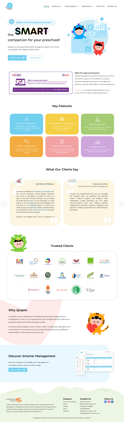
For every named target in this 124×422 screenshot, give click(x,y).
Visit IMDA (41, 83)
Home (46, 6)
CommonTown (14, 399)
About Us (100, 6)
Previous (3, 203)
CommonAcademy (69, 401)
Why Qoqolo (70, 6)
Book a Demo (15, 58)
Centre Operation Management (62, 124)
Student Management (26, 124)
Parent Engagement (26, 146)
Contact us (79, 90)
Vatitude (66, 411)
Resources (86, 6)
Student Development (62, 146)
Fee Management (97, 146)
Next (119, 203)
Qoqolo (65, 406)
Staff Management (97, 124)
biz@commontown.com (88, 411)
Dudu (65, 404)
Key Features (35, 58)
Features (56, 6)
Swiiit (65, 408)
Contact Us (112, 6)
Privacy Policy (79, 418)
